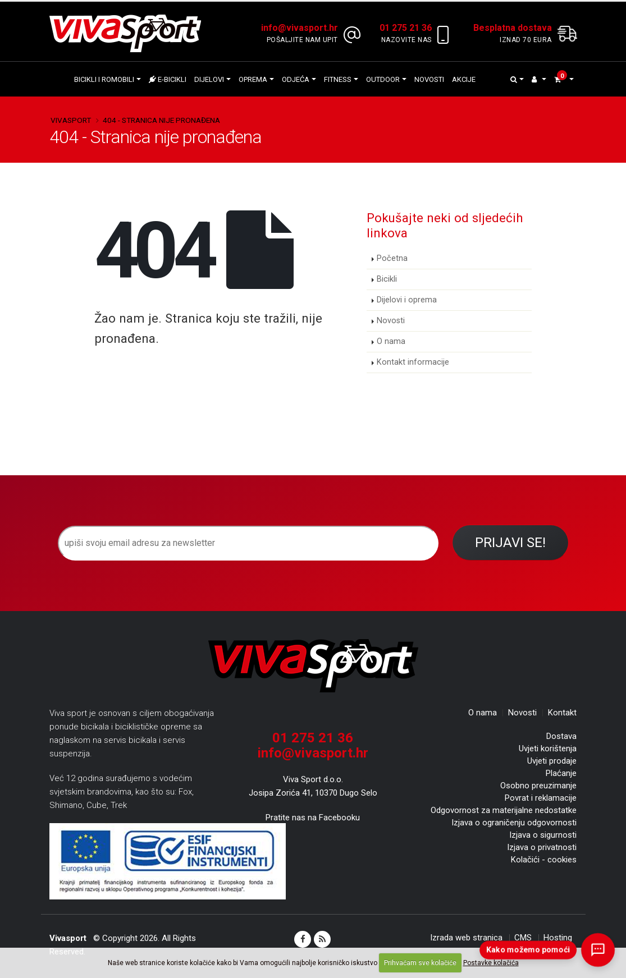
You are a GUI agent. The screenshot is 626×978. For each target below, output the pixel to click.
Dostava (561, 736)
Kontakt (562, 713)
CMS (523, 938)
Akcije (464, 79)
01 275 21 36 (312, 738)
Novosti (429, 79)
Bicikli (387, 279)
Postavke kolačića (491, 963)
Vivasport (71, 120)
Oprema (253, 79)
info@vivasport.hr (313, 753)
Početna (392, 258)
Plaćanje (561, 773)
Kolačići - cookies (544, 860)
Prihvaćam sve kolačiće (420, 963)
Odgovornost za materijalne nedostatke (504, 810)
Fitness (337, 79)
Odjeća (295, 79)
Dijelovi (209, 79)
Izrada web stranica (466, 938)
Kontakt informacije (413, 362)
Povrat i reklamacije (541, 798)
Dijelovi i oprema (407, 300)
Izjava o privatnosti (542, 847)
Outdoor (383, 79)
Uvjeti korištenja (548, 748)
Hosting (557, 938)
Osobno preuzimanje (538, 785)
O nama (391, 341)
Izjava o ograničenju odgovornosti (514, 823)
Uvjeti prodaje (552, 761)
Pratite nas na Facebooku (313, 817)
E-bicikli (167, 79)
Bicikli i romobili (104, 79)
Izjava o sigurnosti (543, 835)
